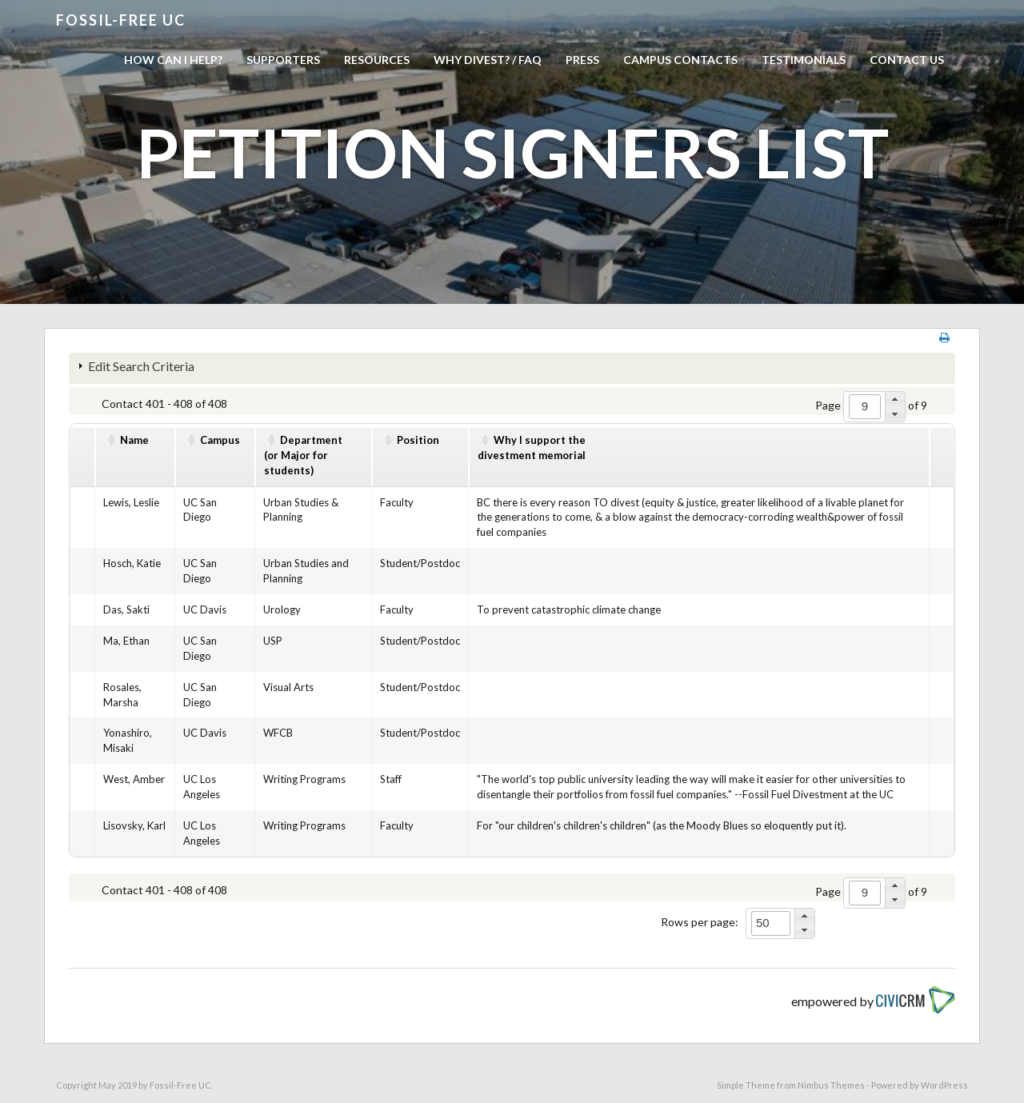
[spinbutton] (865, 406)
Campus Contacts (680, 59)
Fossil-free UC (121, 20)
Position (418, 440)
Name (134, 440)
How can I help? (173, 59)
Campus (220, 440)
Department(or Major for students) (303, 455)
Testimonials (804, 59)
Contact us (907, 59)
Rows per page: (699, 922)
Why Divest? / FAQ (488, 59)
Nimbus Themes (831, 1085)
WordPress (944, 1085)
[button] (895, 399)
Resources (377, 59)
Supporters (283, 59)
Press (582, 59)
